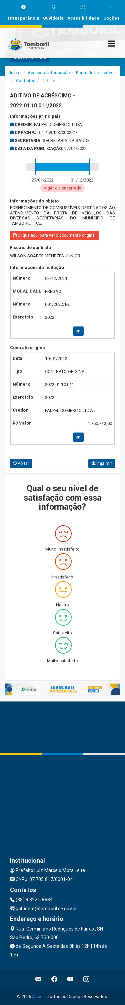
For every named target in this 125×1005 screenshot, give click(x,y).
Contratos (25, 80)
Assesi (39, 996)
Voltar (21, 463)
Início (15, 72)
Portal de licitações (94, 72)
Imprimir (102, 463)
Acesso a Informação (49, 72)
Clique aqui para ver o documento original (54, 235)
